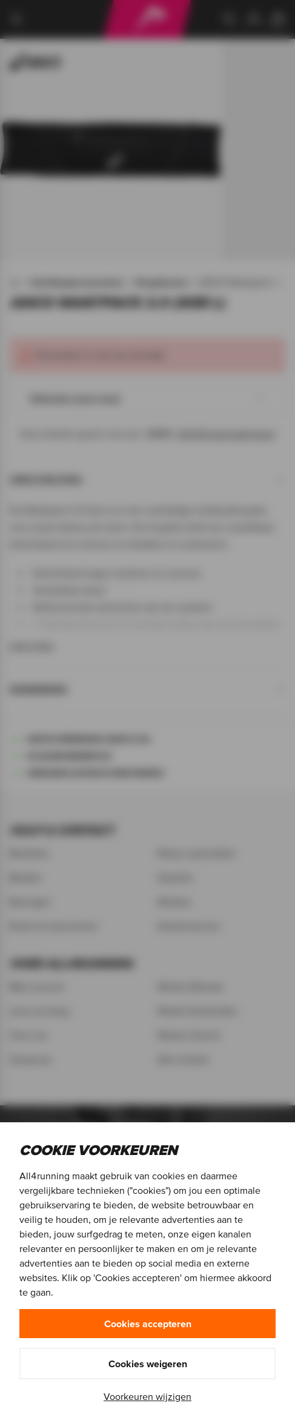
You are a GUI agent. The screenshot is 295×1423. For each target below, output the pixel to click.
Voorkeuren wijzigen (147, 1396)
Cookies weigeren (147, 1363)
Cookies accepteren (147, 1323)
